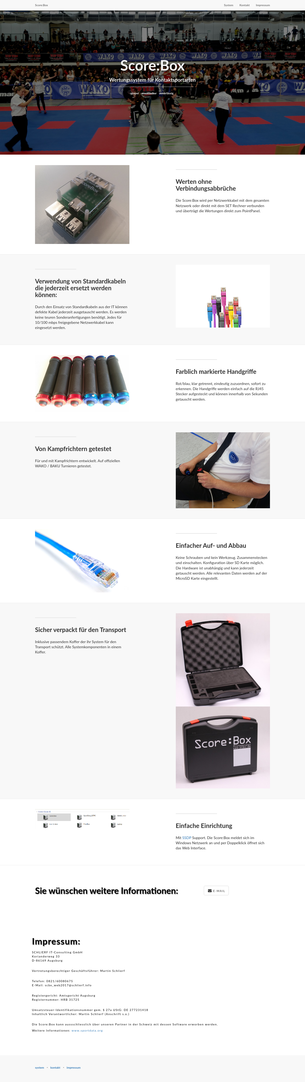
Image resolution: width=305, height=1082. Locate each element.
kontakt (55, 1067)
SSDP (186, 837)
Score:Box (41, 5)
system (39, 1067)
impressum (74, 1067)
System (228, 5)
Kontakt (244, 5)
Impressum (263, 5)
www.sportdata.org (87, 1030)
